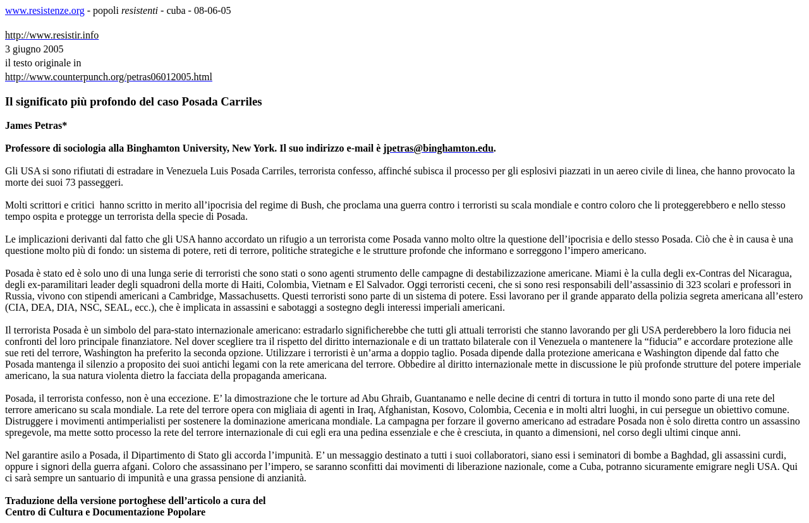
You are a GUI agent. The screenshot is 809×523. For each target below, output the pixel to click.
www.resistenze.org (45, 10)
